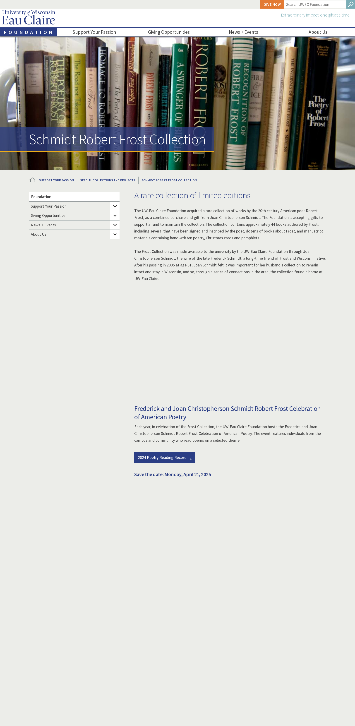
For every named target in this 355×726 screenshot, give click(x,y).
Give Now (272, 4)
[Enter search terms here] (315, 4)
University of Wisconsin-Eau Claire (28, 18)
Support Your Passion (94, 32)
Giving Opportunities (168, 32)
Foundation (41, 196)
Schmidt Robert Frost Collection (169, 180)
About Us (38, 234)
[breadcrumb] (177, 180)
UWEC (32, 180)
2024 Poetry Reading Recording (165, 457)
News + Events (243, 32)
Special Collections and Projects (107, 180)
